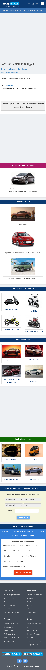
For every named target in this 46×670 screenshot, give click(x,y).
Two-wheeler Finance (11, 623)
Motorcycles (31, 598)
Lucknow (12, 605)
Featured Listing (9, 634)
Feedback (37, 634)
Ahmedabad (8, 609)
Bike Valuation (8, 627)
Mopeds (29, 605)
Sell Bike (5, 10)
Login (35, 4)
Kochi (13, 602)
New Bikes (40, 10)
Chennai (6, 602)
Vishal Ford (8, 86)
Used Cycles (14, 612)
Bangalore (7, 595)
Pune (12, 598)
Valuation (23, 10)
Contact (29, 634)
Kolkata (6, 612)
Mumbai (6, 598)
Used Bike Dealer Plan (11, 638)
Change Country (32, 645)
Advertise (35, 631)
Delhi (5, 605)
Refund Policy (31, 638)
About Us (30, 623)
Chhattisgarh (29, 3)
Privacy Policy (36, 641)
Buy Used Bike (14, 10)
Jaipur (16, 609)
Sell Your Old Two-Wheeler (23, 526)
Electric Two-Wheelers (34, 595)
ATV (28, 609)
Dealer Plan (31, 10)
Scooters (30, 602)
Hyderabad (16, 595)
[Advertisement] (23, 37)
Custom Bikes (31, 612)
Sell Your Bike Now (23, 572)
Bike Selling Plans (10, 631)
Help (28, 631)
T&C (28, 641)
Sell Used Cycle (9, 641)
